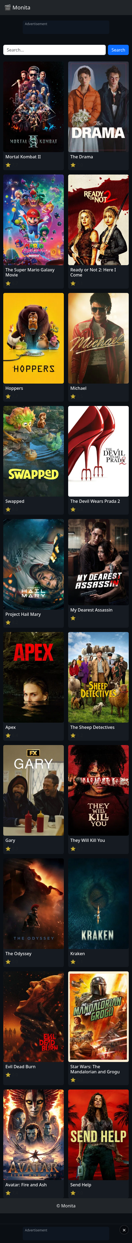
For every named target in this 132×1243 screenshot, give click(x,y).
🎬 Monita (17, 7)
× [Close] (124, 1230)
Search (118, 50)
